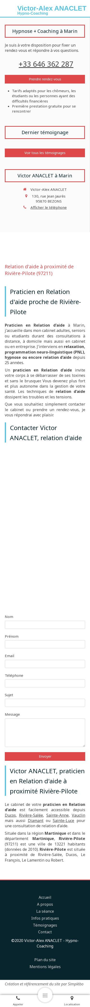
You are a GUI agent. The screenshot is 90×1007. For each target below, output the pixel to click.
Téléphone (14, 675)
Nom (9, 616)
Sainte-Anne (57, 815)
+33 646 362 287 (46, 64)
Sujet (9, 694)
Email (9, 655)
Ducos (10, 815)
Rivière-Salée (31, 815)
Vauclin (78, 815)
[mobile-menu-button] (45, 995)
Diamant (35, 820)
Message (12, 714)
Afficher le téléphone (48, 207)
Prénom (11, 636)
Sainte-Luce (63, 820)
